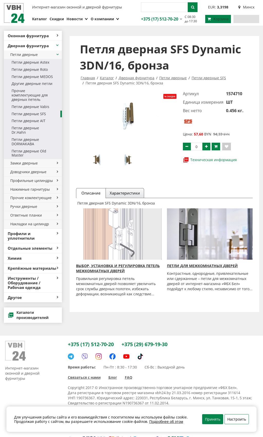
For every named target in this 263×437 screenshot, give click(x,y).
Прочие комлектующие (34, 197)
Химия (33, 258)
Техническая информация (210, 160)
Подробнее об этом (166, 421)
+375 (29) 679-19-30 (144, 344)
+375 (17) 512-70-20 (159, 19)
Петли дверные (34, 54)
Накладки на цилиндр (34, 223)
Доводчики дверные (34, 171)
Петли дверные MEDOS (32, 76)
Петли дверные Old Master (29, 153)
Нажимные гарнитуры (34, 189)
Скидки (57, 18)
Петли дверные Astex (30, 62)
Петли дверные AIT (28, 120)
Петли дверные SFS (29, 113)
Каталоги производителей (28, 315)
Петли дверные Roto (30, 69)
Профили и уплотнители (33, 236)
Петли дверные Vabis (30, 106)
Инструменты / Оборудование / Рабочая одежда (33, 283)
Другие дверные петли (32, 83)
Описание (90, 193)
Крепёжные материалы (33, 268)
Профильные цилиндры (34, 180)
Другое (33, 297)
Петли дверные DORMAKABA (25, 141)
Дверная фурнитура (33, 45)
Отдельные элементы (33, 248)
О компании (105, 18)
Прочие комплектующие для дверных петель (30, 95)
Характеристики (125, 193)
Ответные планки (34, 215)
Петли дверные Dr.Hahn (25, 130)
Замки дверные (34, 163)
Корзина (218, 18)
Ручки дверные (34, 206)
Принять (212, 419)
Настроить (236, 419)
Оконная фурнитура (33, 35)
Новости (77, 18)
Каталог (39, 18)
